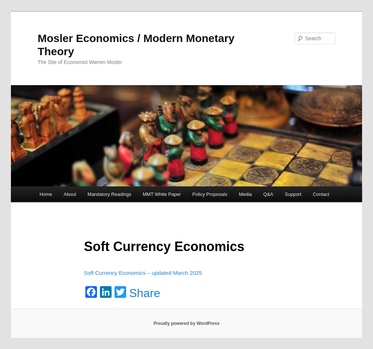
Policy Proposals (210, 194)
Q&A (268, 194)
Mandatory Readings (109, 194)
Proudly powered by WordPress (186, 323)
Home (45, 194)
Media (245, 194)
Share (144, 293)
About (70, 194)
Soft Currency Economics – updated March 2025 (143, 273)
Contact (321, 194)
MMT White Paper (162, 194)
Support (293, 194)
